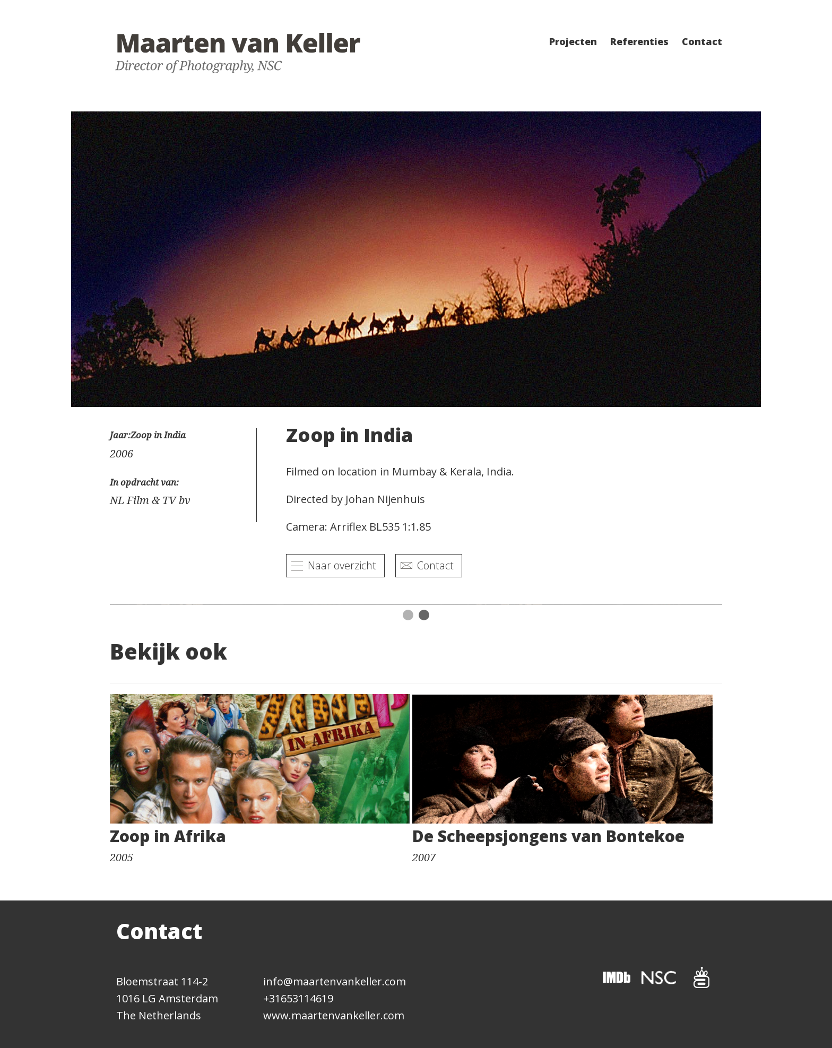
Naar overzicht (342, 565)
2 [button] (424, 615)
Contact (702, 41)
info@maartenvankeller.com (334, 981)
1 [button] (408, 615)
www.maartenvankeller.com (333, 1015)
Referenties (639, 41)
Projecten (573, 41)
